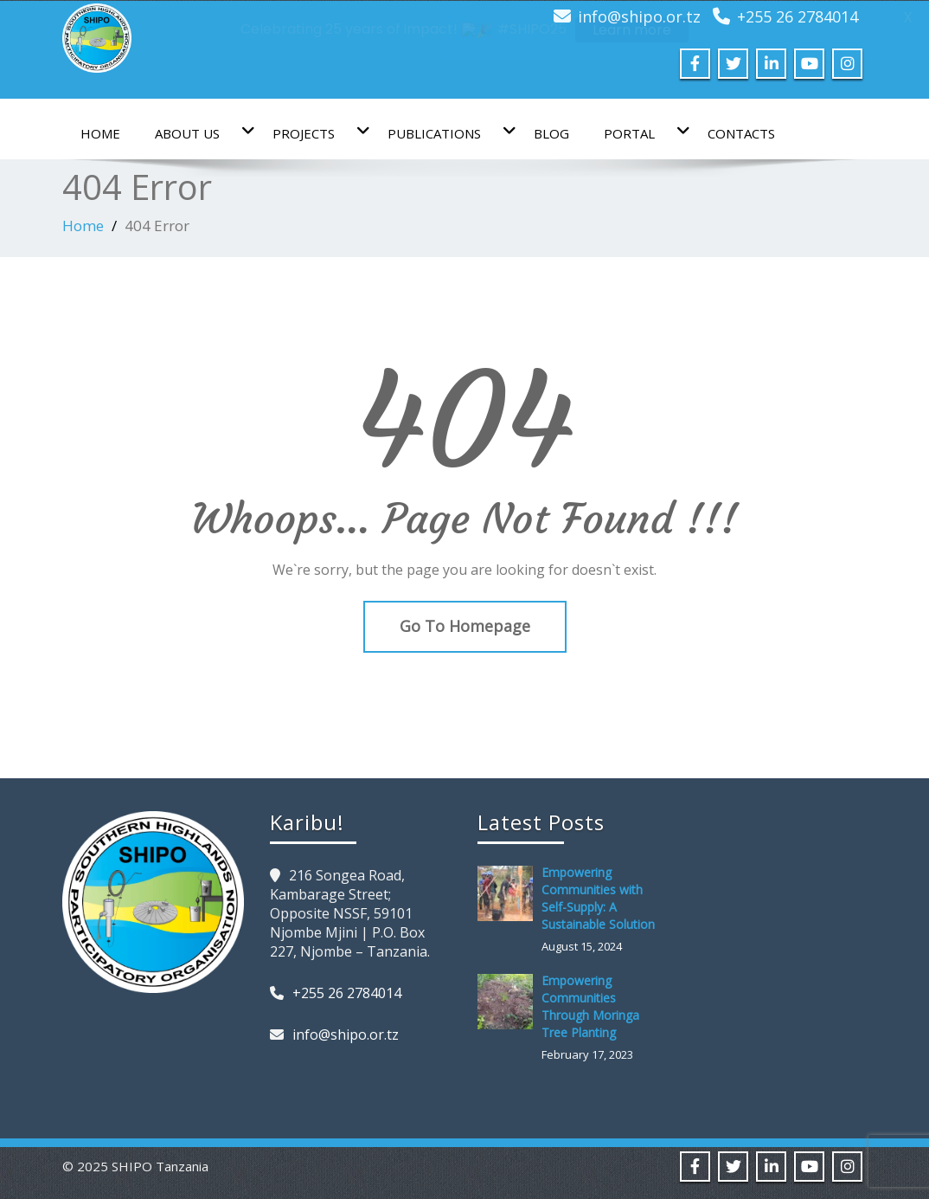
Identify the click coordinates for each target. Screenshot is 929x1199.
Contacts (741, 132)
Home (100, 132)
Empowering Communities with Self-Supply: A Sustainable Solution (598, 897)
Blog (551, 132)
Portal (638, 131)
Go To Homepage (465, 626)
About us (196, 131)
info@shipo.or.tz (345, 1033)
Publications (443, 131)
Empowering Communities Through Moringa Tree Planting (590, 1005)
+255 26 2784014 (346, 992)
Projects (312, 131)
